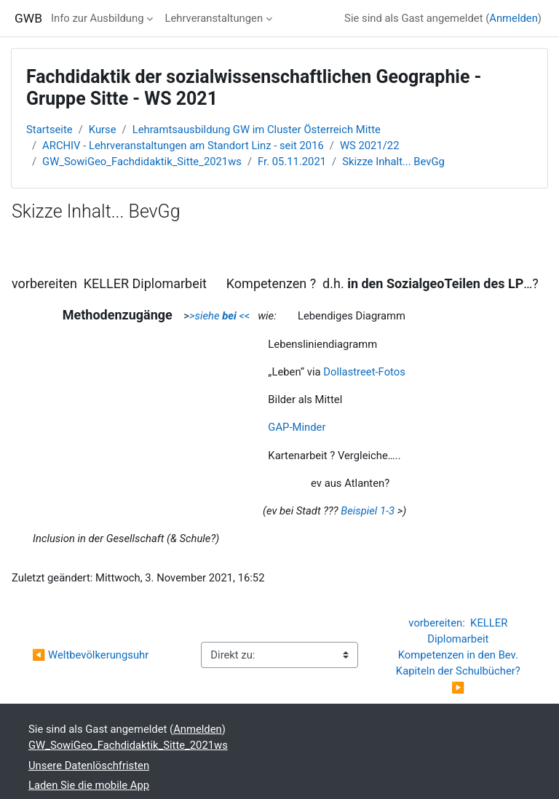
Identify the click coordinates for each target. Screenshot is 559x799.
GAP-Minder (296, 427)
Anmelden (513, 18)
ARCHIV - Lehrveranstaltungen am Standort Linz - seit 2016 (183, 145)
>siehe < (217, 315)
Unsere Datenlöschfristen (88, 765)
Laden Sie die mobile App (88, 785)
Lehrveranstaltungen (213, 18)
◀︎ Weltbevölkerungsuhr (90, 654)
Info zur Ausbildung (97, 18)
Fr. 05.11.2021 (292, 161)
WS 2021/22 (370, 145)
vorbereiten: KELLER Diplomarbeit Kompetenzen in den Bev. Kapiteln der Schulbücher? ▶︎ (459, 655)
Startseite (49, 129)
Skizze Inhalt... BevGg (393, 161)
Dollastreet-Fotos (364, 371)
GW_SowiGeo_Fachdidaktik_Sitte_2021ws (142, 161)
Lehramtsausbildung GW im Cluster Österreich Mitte (256, 129)
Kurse (102, 129)
